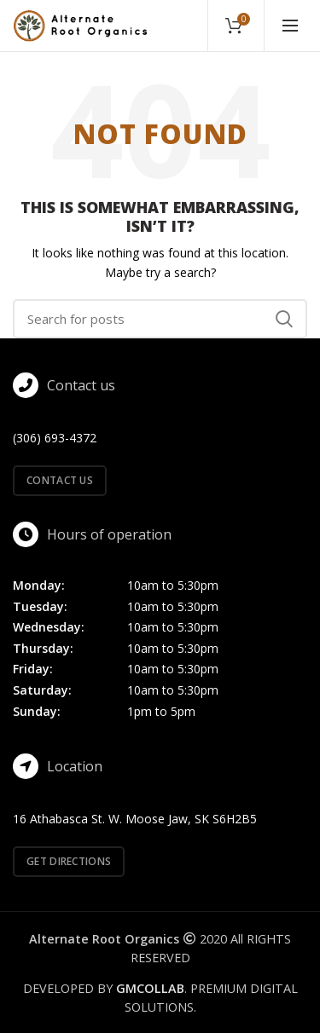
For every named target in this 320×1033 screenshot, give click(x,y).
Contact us (59, 480)
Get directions (68, 861)
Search (284, 318)
